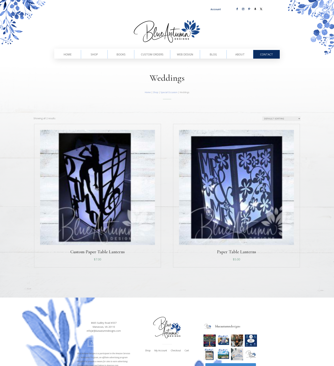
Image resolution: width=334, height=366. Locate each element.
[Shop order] (281, 118)
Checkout (176, 350)
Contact (266, 54)
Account (216, 9)
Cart (187, 350)
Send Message (104, 343)
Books (120, 54)
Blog (213, 54)
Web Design (185, 54)
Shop (94, 54)
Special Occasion (168, 92)
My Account (160, 350)
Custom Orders (152, 54)
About (240, 54)
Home (68, 54)
